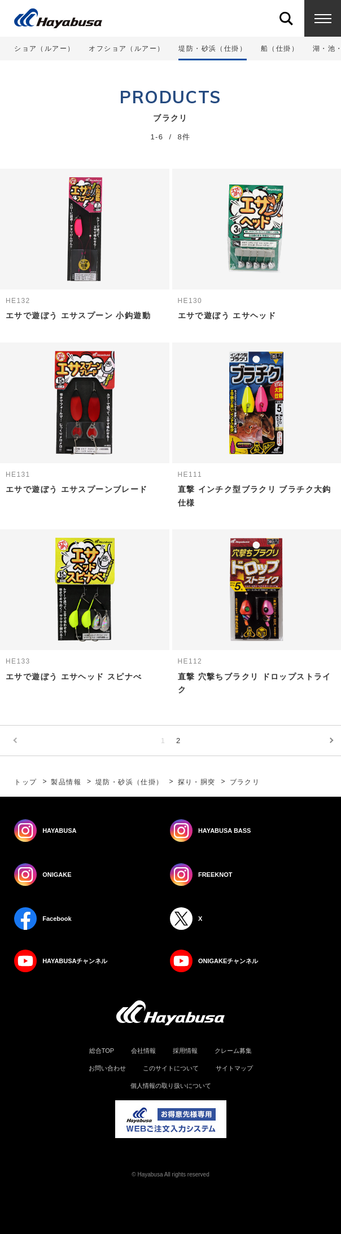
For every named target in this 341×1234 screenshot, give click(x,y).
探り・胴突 (197, 782)
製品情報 (66, 782)
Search (286, 18)
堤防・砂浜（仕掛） (129, 782)
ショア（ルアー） (44, 48)
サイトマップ (234, 1068)
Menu (322, 18)
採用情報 (185, 1051)
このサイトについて (171, 1068)
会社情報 (143, 1051)
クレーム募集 (233, 1051)
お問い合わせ (107, 1068)
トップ (25, 782)
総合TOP (101, 1051)
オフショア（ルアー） (126, 48)
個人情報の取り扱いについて (170, 1086)
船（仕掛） (280, 48)
